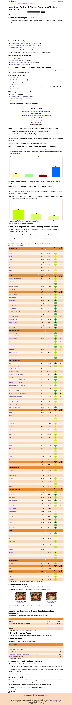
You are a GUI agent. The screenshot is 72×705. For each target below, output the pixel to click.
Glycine (10, 426)
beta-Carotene (12, 497)
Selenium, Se (11, 552)
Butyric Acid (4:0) (14, 84)
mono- (12, 193)
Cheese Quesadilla (13, 647)
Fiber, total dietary (12, 253)
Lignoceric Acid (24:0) (13, 316)
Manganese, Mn (12, 544)
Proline (12, 58)
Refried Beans (12, 651)
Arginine (10, 415)
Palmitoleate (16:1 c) (13, 349)
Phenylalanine (12, 442)
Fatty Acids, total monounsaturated (19, 96)
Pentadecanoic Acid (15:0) (14, 325)
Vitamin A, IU (11, 525)
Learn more (53, 4)
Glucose (10, 259)
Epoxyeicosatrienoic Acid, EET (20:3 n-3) (20, 43)
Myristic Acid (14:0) (13, 319)
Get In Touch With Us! (36, 122)
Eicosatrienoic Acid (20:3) (14, 390)
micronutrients (43, 131)
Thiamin (10, 481)
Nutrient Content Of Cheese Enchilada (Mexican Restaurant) (36, 111)
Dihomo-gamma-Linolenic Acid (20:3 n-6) (20, 45)
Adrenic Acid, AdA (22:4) (16, 49)
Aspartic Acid (11, 418)
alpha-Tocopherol (12, 492)
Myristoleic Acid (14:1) (13, 338)
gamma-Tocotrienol (13, 514)
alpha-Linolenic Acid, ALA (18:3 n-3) (16, 368)
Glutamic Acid (11, 423)
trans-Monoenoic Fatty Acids (14, 357)
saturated (25, 191)
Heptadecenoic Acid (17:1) (14, 335)
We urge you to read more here (56, 700)
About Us (38, 694)
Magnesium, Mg (14, 94)
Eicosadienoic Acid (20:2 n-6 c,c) (15, 382)
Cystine (10, 420)
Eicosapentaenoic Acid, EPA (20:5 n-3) (17, 385)
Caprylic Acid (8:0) (12, 308)
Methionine (11, 440)
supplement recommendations (36, 669)
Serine (10, 448)
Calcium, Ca (11, 533)
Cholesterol (11, 563)
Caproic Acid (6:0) (12, 305)
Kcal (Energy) (11, 576)
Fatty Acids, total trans (13, 286)
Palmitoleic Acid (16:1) (13, 352)
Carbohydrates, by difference (15, 250)
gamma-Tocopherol (13, 511)
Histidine (10, 429)
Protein (10, 464)
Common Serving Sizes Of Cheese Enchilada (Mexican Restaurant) (36, 115)
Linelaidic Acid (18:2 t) (16, 98)
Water (10, 568)
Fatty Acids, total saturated (14, 283)
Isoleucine (11, 431)
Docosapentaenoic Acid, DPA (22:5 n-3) (17, 379)
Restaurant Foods (19, 245)
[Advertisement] (36, 32)
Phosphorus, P (12, 546)
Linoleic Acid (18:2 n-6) (13, 401)
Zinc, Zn (10, 557)
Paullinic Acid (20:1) (13, 355)
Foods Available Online (36, 113)
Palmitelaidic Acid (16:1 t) (16, 47)
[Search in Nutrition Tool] (34, 12)
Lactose (10, 262)
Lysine (10, 437)
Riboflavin (11, 478)
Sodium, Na (11, 555)
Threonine (11, 451)
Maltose (10, 264)
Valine (10, 459)
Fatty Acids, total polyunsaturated (15, 281)
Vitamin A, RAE (14, 80)
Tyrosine (12, 100)
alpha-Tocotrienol (12, 494)
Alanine (10, 412)
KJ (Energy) (11, 579)
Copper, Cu (11, 535)
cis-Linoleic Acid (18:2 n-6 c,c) (15, 371)
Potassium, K (11, 549)
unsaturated (34, 191)
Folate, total (11, 470)
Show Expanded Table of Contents (36, 124)
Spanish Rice (12, 656)
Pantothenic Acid (12, 475)
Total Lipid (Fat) (12, 289)
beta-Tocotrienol (12, 505)
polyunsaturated (21, 193)
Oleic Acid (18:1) (12, 344)
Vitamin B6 (11, 486)
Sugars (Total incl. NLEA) (14, 273)
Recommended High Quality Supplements (36, 120)
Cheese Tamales (12, 649)
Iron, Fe (10, 538)
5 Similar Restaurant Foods (36, 117)
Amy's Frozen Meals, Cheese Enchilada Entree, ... (21, 602)
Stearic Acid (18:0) (12, 327)
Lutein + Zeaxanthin (13, 516)
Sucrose (10, 270)
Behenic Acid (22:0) (13, 297)
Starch (10, 267)
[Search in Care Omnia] (56, 1)
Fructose (10, 256)
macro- (35, 131)
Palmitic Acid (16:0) (13, 322)
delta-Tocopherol (12, 508)
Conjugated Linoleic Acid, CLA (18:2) (19, 62)
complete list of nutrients (47, 238)
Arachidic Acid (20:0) (13, 294)
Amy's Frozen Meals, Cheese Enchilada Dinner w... (36, 602)
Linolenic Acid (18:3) (13, 404)
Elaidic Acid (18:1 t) (13, 333)
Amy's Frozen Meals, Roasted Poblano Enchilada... (51, 602)
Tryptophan (11, 453)
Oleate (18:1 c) (12, 341)
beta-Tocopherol (12, 503)
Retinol (12, 77)
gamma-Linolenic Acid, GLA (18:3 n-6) (16, 396)
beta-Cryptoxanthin (15, 64)
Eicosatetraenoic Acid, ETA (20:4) (15, 388)
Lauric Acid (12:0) (12, 314)
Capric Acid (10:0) (12, 303)
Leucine (10, 434)
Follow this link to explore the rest (46, 605)
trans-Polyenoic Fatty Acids (17, 60)
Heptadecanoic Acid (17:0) (14, 311)
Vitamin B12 (11, 483)
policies (46, 695)
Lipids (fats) (11, 188)
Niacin (10, 472)
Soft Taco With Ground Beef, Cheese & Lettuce (19, 654)
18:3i (10, 363)
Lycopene (11, 519)
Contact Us (23, 687)
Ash (9, 574)
